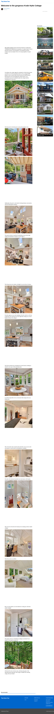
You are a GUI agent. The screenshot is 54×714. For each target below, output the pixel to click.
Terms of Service (48, 699)
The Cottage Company (9, 47)
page (16, 72)
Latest (25, 699)
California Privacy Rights (49, 702)
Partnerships (36, 699)
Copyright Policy (48, 703)
